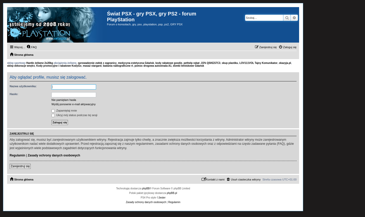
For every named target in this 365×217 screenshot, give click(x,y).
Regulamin (17, 155)
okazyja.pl (285, 63)
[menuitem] (32, 47)
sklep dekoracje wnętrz (21, 65)
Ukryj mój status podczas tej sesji (74, 115)
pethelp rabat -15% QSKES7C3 (202, 63)
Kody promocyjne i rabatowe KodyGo (58, 65)
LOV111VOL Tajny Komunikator (258, 63)
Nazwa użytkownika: (23, 86)
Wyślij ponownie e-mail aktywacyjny (73, 104)
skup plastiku (230, 63)
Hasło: (14, 94)
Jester (162, 197)
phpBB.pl (172, 193)
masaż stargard (92, 65)
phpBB (146, 188)
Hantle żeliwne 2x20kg (39, 63)
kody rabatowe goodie (168, 63)
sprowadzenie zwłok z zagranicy (97, 63)
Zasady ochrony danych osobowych (54, 155)
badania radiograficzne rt (118, 65)
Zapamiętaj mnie (64, 110)
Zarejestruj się (20, 166)
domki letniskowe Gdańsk (188, 65)
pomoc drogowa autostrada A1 (152, 65)
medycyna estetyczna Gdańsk (136, 63)
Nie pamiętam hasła (63, 99)
